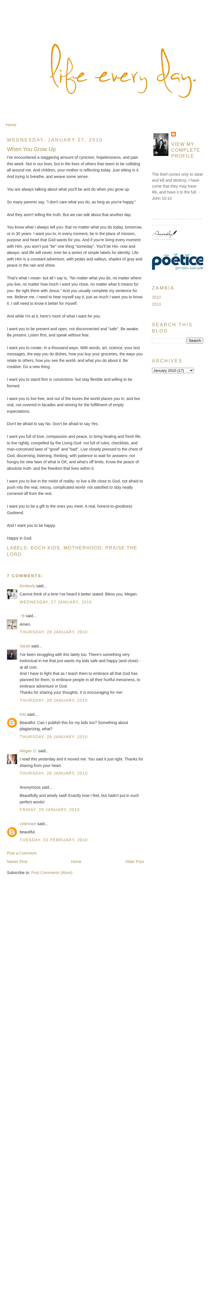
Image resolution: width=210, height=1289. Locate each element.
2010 (156, 297)
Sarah (25, 646)
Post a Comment (22, 853)
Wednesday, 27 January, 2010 (56, 602)
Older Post (134, 861)
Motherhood (82, 547)
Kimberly (27, 586)
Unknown (28, 823)
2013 (156, 304)
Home (11, 125)
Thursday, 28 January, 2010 (54, 632)
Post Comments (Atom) (51, 872)
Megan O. (28, 751)
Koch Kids (45, 547)
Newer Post (17, 861)
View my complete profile (185, 150)
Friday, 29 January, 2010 (50, 809)
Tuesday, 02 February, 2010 (54, 840)
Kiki (23, 714)
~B (22, 616)
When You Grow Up (31, 149)
